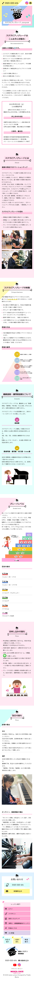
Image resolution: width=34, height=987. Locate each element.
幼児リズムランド (14, 918)
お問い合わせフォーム (17, 653)
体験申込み (30, 3)
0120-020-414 (11, 3)
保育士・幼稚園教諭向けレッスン (19, 923)
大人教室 (11, 933)
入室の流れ (17, 940)
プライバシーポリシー (17, 968)
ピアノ (11, 909)
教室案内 (26, 940)
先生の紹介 (7, 940)
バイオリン (12, 914)
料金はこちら (13, 928)
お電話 (28, 653)
